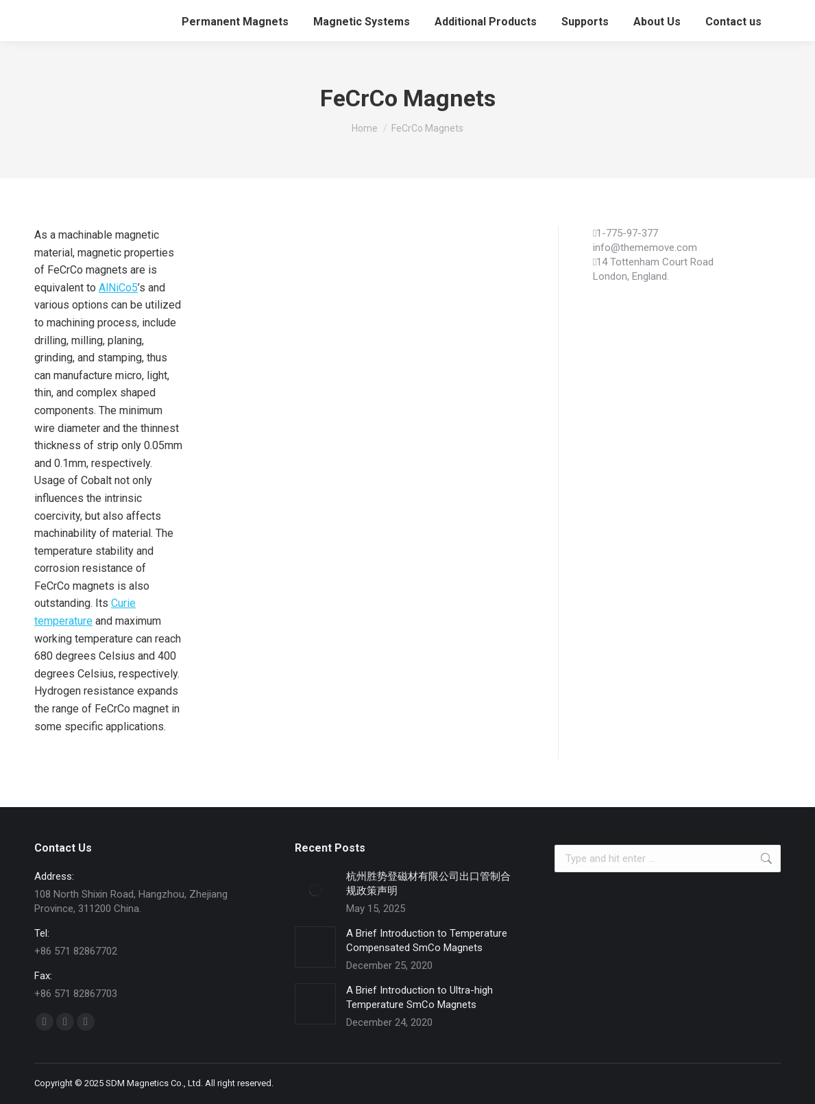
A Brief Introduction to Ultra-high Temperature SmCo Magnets (419, 997)
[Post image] (315, 890)
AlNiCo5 (118, 287)
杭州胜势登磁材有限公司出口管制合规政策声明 (428, 883)
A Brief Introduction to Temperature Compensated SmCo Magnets (426, 940)
